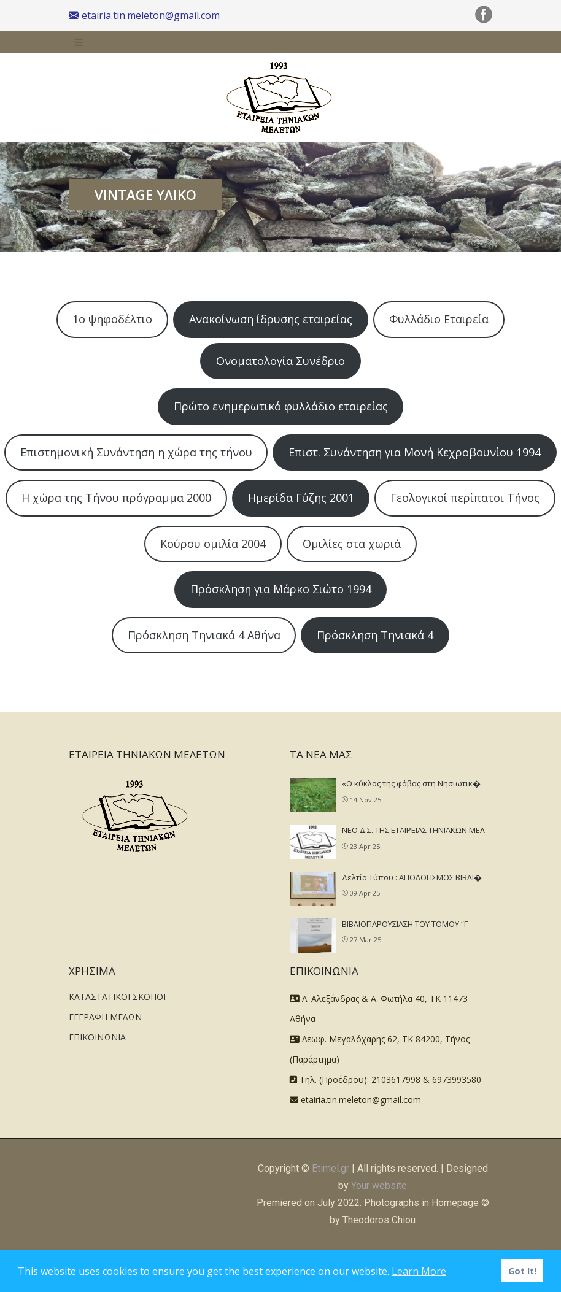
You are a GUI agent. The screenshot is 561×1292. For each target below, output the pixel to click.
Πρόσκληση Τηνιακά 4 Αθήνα (204, 635)
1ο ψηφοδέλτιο (112, 319)
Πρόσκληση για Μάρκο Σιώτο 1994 (280, 589)
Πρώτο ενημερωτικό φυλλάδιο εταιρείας (281, 406)
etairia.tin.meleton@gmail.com (144, 15)
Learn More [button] (419, 1271)
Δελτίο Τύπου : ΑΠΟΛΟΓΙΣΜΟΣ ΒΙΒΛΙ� (412, 877)
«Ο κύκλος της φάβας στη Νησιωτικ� (411, 783)
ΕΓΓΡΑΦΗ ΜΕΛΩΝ (105, 1017)
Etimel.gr (330, 1168)
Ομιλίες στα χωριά (352, 543)
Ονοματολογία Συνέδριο (280, 360)
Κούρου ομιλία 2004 (213, 543)
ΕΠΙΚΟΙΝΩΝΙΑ (97, 1037)
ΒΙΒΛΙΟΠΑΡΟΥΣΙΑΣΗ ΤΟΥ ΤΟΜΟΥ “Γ (405, 923)
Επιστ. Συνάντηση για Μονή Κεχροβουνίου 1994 (414, 452)
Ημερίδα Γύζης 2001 (301, 497)
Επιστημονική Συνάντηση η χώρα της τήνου (136, 452)
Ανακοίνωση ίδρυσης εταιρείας (270, 319)
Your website (379, 1185)
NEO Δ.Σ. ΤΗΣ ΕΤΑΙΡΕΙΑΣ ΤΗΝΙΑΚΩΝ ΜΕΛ (413, 830)
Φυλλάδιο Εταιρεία (439, 319)
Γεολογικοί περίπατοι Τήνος (465, 497)
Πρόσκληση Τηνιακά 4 (375, 635)
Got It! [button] (522, 1271)
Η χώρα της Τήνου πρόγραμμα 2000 (116, 497)
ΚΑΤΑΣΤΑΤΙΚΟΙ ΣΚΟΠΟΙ (117, 996)
